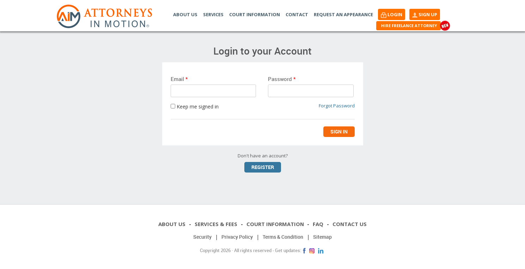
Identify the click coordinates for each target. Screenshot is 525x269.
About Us (185, 14)
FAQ (318, 223)
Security (202, 236)
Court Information (254, 14)
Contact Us (350, 223)
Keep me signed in (195, 106)
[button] (391, 14)
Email (179, 78)
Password (281, 78)
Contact (297, 14)
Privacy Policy (237, 236)
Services (213, 14)
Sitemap (322, 236)
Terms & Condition (283, 236)
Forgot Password (337, 105)
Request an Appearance (343, 14)
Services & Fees (215, 223)
